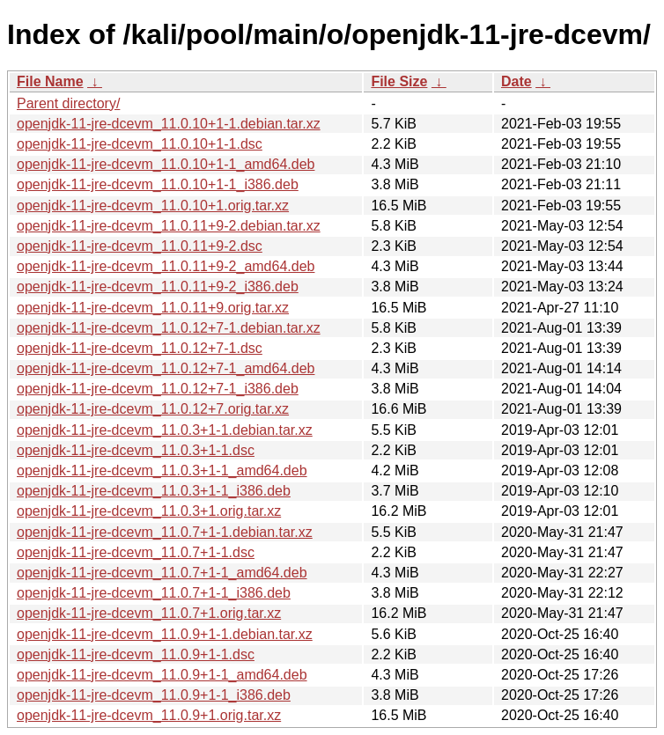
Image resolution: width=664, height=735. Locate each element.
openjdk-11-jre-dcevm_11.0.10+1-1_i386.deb (158, 184)
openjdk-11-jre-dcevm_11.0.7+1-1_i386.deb (154, 592)
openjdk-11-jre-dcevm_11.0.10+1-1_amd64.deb (165, 164)
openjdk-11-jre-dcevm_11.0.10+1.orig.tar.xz (153, 205)
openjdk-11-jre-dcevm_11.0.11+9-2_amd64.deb (165, 266)
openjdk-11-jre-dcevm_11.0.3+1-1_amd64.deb (162, 470)
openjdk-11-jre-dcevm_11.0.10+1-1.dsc (139, 143)
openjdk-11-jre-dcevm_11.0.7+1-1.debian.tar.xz (165, 532)
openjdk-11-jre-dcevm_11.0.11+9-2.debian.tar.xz (169, 225)
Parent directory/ (68, 103)
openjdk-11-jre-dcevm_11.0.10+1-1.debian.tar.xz (169, 123)
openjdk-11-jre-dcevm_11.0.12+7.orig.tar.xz (153, 408)
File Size (399, 81)
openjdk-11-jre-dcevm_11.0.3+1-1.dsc (136, 450)
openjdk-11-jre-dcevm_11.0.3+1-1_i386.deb (154, 490)
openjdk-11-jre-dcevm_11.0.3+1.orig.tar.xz (149, 510)
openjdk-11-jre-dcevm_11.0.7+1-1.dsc (136, 552)
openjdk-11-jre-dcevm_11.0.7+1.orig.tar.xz (149, 613)
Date (516, 81)
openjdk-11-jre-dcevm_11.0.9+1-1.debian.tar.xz (165, 634)
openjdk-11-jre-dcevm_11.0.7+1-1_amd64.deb (162, 572)
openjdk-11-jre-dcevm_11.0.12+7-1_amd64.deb (165, 368)
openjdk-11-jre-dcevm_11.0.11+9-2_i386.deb (158, 286)
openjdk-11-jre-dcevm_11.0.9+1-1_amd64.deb (162, 674)
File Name (50, 81)
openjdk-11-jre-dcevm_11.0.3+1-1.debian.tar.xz (165, 430)
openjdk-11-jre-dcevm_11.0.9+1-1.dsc (136, 654)
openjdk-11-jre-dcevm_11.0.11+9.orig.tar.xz (153, 307)
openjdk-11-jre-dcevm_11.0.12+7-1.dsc (139, 348)
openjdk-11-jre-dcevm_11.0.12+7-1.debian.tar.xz (169, 327)
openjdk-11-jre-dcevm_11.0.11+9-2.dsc (139, 246)
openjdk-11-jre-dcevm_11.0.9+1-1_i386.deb (154, 694)
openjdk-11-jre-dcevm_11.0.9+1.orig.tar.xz (149, 715)
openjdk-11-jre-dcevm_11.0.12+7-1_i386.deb (158, 388)
